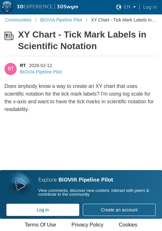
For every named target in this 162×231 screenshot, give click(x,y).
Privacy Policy (88, 224)
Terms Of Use (40, 224)
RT (23, 65)
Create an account (119, 209)
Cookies (128, 224)
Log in (43, 209)
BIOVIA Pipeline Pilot (41, 71)
